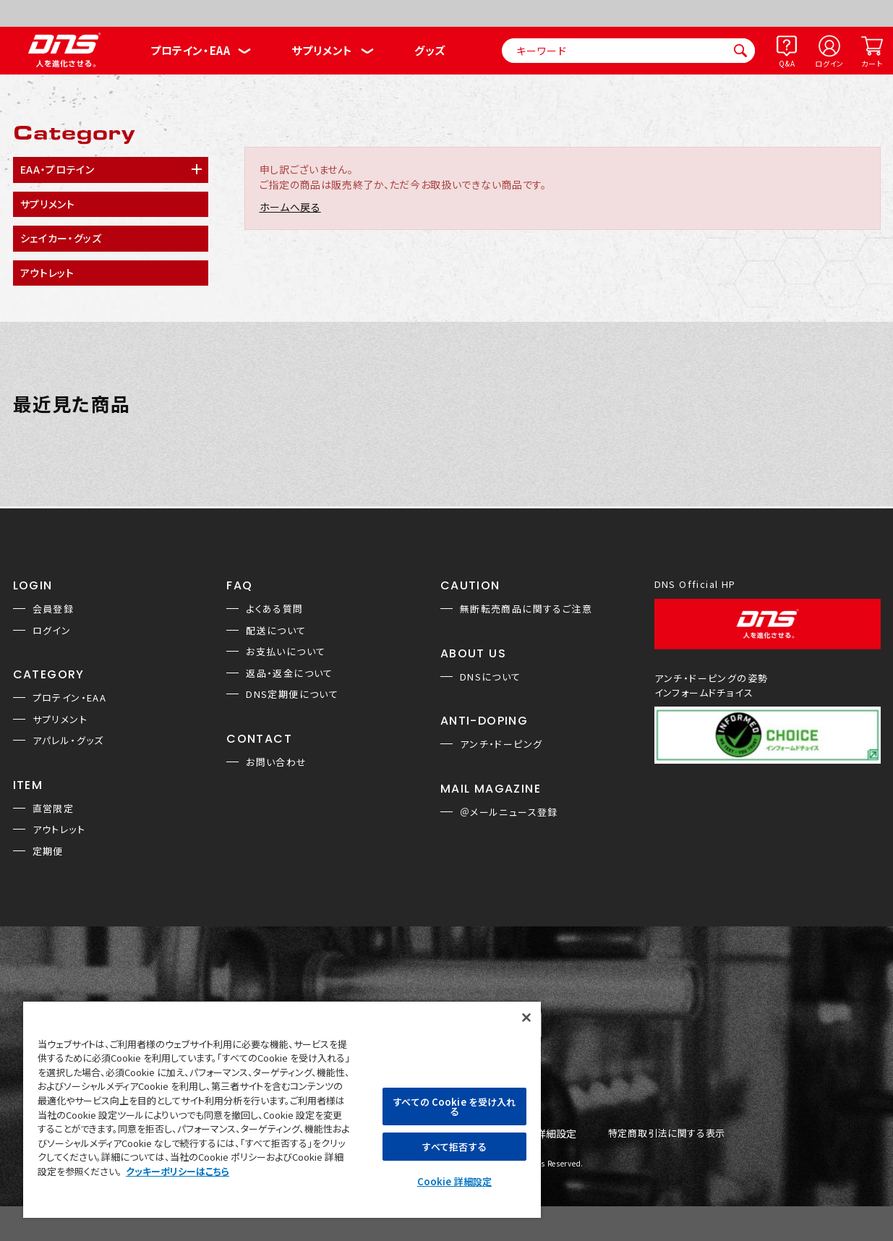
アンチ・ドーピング (501, 744)
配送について (276, 630)
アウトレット (59, 829)
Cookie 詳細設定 (454, 1181)
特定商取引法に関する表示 (666, 1133)
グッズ (429, 50)
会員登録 (53, 608)
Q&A (787, 63)
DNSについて (490, 676)
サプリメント (322, 50)
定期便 (48, 851)
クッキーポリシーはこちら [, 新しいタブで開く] (177, 1171)
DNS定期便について (292, 694)
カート (871, 63)
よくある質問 (274, 608)
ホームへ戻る (290, 207)
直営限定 (53, 808)
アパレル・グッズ (68, 740)
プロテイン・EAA (190, 50)
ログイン (829, 63)
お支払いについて (285, 651)
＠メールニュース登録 (509, 812)
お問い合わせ (276, 762)
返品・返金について (289, 673)
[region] (282, 1109)
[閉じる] (526, 1017)
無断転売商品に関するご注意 (526, 608)
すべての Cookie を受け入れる (454, 1106)
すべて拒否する (454, 1146)
